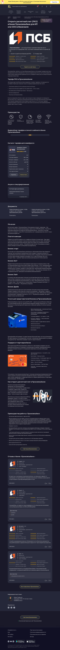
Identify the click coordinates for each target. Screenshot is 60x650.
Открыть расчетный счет (11, 12)
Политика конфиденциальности (38, 632)
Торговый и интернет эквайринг (18, 12)
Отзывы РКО (49, 12)
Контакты (10, 636)
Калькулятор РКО (30, 12)
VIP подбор (10, 634)
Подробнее (54, 2)
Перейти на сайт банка (30, 67)
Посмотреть (12, 215)
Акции (37, 11)
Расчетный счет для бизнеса (17, 6)
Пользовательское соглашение (38, 634)
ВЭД (25, 11)
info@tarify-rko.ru (18, 600)
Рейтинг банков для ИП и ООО (43, 12)
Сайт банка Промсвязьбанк (30, 449)
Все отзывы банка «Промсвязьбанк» (30, 586)
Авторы (32, 636)
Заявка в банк (23, 174)
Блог (9, 632)
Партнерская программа (36, 630)
